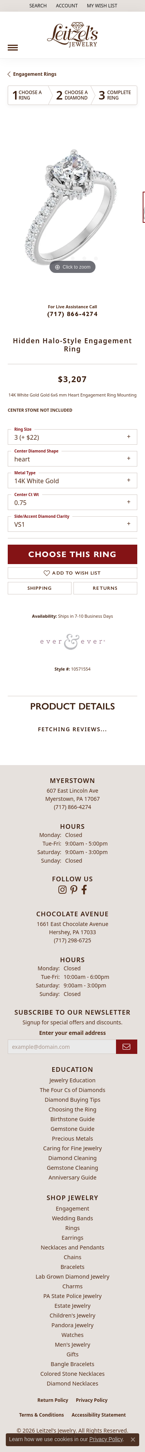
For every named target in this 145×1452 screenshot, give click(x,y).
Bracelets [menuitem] (72, 1266)
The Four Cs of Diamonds (73, 1090)
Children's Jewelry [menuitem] (72, 1315)
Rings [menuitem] (72, 1228)
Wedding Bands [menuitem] (72, 1218)
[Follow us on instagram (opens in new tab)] (62, 890)
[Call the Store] (72, 807)
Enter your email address (72, 1032)
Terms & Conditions (41, 1415)
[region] (72, 211)
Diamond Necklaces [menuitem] (72, 1383)
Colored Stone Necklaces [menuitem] (72, 1373)
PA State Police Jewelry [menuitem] (72, 1296)
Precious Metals (72, 1138)
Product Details (72, 706)
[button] (37, 6)
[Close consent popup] (133, 1439)
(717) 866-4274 (72, 314)
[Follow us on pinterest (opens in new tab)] (73, 890)
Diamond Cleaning (72, 1158)
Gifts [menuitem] (72, 1354)
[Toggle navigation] (13, 44)
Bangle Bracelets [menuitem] (72, 1364)
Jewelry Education (72, 1080)
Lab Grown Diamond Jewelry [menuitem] (72, 1276)
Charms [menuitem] (72, 1286)
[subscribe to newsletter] (126, 1047)
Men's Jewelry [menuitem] (72, 1344)
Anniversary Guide (72, 1177)
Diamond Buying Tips (72, 1099)
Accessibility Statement (99, 1415)
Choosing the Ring (73, 1109)
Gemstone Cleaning (72, 1167)
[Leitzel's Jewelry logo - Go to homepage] (72, 34)
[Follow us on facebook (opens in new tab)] (84, 890)
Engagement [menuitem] (72, 1208)
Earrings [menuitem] (72, 1237)
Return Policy (53, 1400)
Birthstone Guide (72, 1119)
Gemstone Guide (73, 1128)
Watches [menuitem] (72, 1334)
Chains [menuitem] (73, 1257)
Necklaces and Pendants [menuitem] (72, 1247)
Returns (105, 588)
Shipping (39, 588)
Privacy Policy (91, 1400)
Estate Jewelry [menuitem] (72, 1305)
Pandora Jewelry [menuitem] (72, 1325)
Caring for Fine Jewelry (72, 1148)
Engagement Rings (34, 74)
